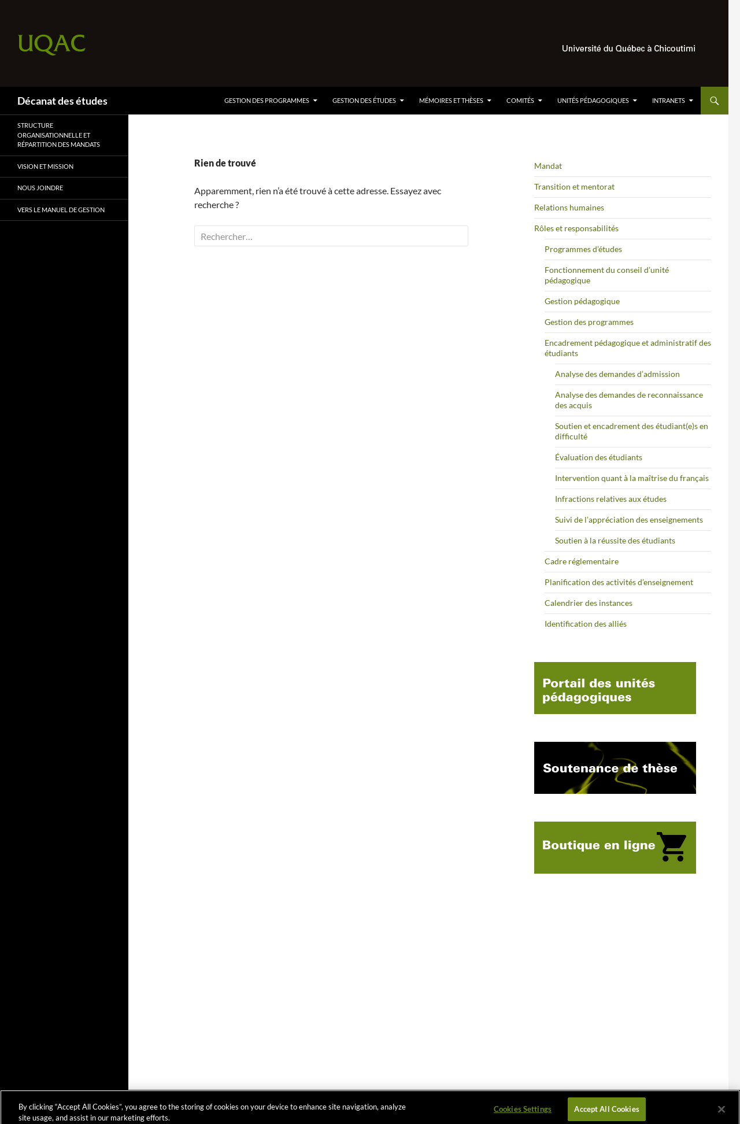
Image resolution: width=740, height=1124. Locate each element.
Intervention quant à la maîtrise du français (632, 478)
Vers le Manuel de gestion (61, 209)
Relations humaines (569, 207)
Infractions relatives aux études (611, 499)
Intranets (668, 100)
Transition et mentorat (574, 186)
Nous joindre (40, 187)
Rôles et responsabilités (576, 228)
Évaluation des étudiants (598, 457)
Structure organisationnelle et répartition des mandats (58, 134)
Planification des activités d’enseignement (619, 582)
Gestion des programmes (266, 100)
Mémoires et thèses (451, 100)
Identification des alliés (586, 623)
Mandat (548, 166)
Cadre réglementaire (582, 561)
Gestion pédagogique (582, 301)
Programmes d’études (583, 249)
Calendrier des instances (588, 603)
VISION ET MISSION (45, 166)
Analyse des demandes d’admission (617, 374)
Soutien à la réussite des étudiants (615, 540)
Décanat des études (62, 100)
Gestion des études (364, 100)
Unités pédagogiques (593, 100)
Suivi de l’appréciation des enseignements (629, 519)
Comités (520, 100)
